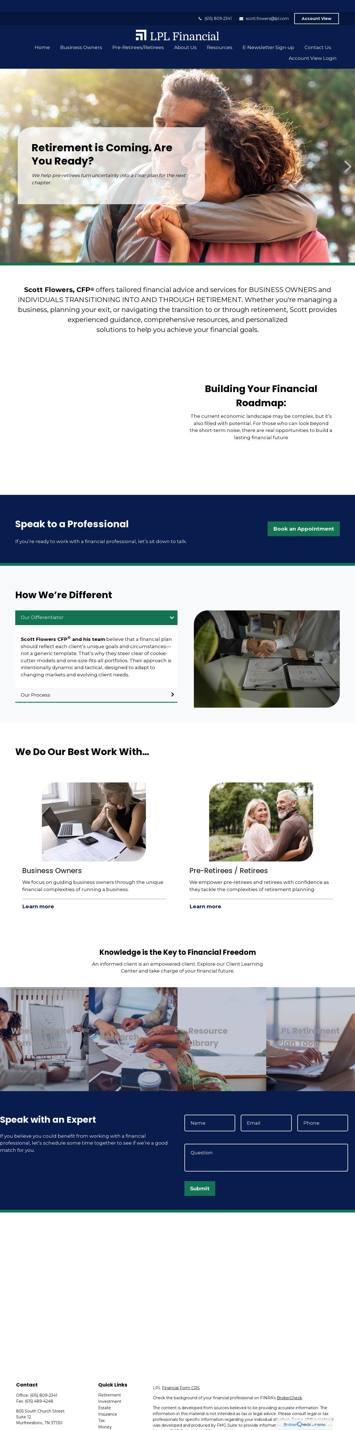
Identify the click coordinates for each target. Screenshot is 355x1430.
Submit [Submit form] (200, 1176)
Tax (101, 1408)
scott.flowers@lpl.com (264, 6)
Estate (104, 1396)
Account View (316, 6)
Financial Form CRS (181, 1376)
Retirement (109, 1383)
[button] (42, 35)
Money (105, 1415)
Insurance (107, 1402)
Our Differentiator (42, 605)
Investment (109, 1389)
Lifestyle (106, 1421)
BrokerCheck (289, 1386)
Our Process (35, 683)
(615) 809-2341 (214, 6)
